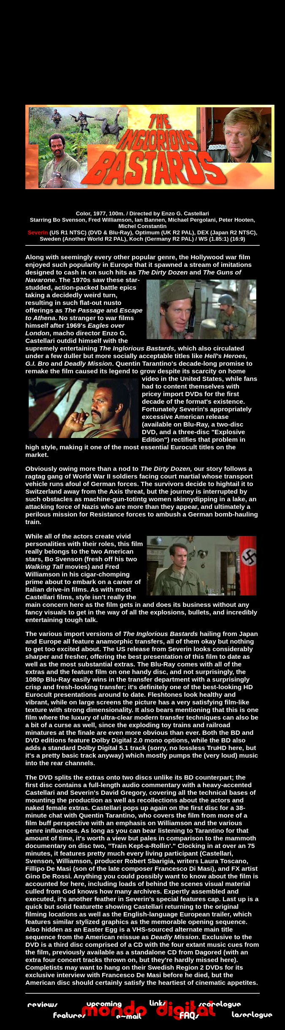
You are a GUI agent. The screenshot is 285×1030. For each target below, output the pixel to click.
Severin (38, 232)
